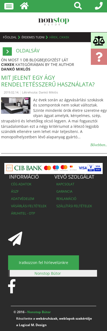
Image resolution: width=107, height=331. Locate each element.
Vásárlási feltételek (28, 206)
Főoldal (10, 37)
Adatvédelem (22, 198)
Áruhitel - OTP (23, 213)
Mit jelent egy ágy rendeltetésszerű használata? (48, 81)
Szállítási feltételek (74, 206)
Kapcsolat (65, 184)
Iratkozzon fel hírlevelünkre (43, 262)
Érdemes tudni (33, 37)
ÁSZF (15, 191)
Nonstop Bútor (47, 273)
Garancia (64, 191)
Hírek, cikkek (59, 37)
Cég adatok (21, 184)
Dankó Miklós (15, 69)
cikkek (7, 64)
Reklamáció (66, 198)
